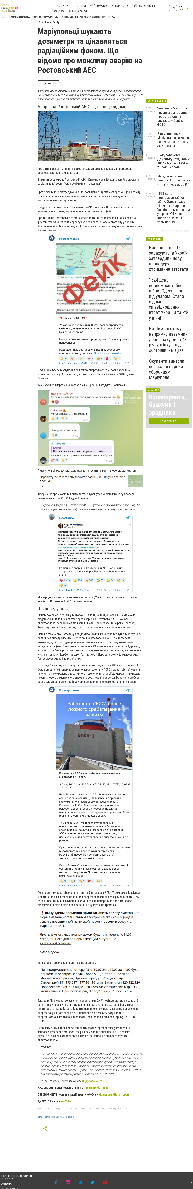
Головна (4, 17)
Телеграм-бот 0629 (96, 1087)
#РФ (40, 1116)
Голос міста (58, 11)
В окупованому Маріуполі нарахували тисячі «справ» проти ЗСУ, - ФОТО (173, 140)
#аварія (70, 1116)
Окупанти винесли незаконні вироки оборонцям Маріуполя (166, 369)
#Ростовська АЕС (54, 1116)
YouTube (66, 1101)
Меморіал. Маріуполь (109, 5)
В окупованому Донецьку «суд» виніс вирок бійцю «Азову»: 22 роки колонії (173, 161)
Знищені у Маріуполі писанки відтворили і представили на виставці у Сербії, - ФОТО (173, 116)
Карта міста (143, 5)
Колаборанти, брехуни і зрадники (167, 405)
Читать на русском (48, 83)
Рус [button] (173, 7)
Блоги (79, 5)
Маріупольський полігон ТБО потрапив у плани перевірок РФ (173, 180)
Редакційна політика (78, 11)
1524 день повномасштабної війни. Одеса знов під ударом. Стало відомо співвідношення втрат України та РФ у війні (168, 299)
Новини (60, 5)
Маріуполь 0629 (91, 1081)
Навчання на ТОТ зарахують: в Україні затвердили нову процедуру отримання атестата (169, 258)
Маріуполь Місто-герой (114, 1094)
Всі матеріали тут (168, 420)
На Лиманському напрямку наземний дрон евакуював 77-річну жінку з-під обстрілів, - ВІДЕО (168, 339)
